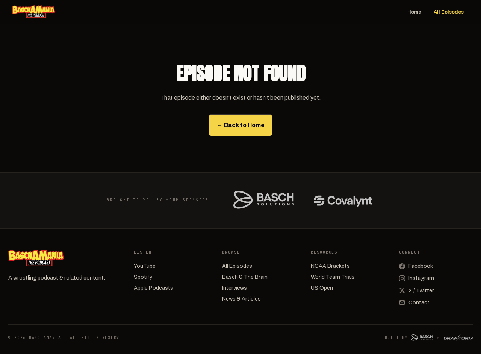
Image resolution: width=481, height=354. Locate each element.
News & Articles (241, 299)
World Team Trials (333, 277)
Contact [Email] (414, 302)
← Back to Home (241, 125)
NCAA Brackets (330, 266)
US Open (322, 288)
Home (414, 12)
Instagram (416, 278)
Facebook (416, 266)
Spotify (143, 277)
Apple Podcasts (153, 288)
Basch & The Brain (245, 277)
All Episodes (449, 12)
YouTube (145, 266)
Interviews (234, 288)
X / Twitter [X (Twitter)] (416, 290)
